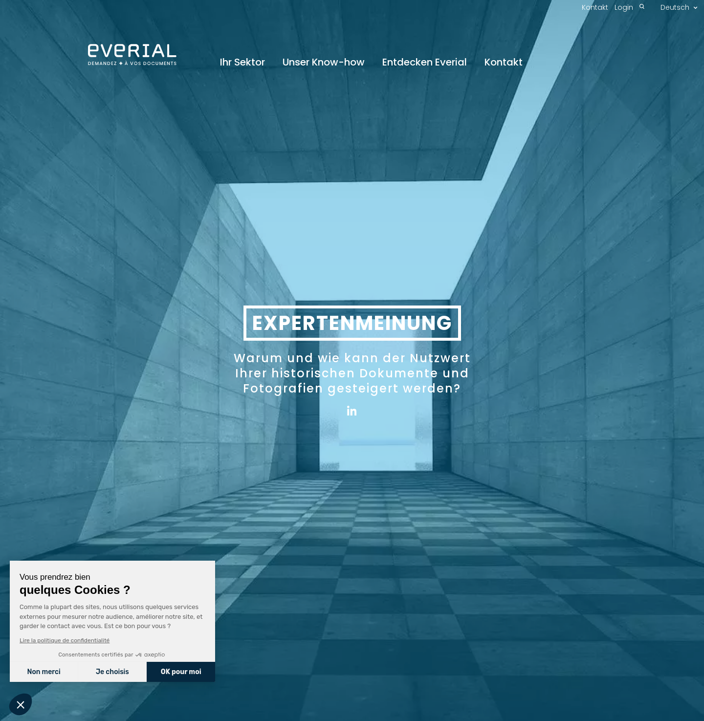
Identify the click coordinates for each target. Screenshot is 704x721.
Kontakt (503, 62)
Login (624, 7)
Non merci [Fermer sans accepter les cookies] (43, 672)
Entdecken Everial (424, 62)
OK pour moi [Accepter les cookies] (180, 672)
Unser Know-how (324, 62)
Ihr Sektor (242, 62)
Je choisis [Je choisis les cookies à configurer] (112, 672)
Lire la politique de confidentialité (64, 640)
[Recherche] (641, 7)
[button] (20, 704)
